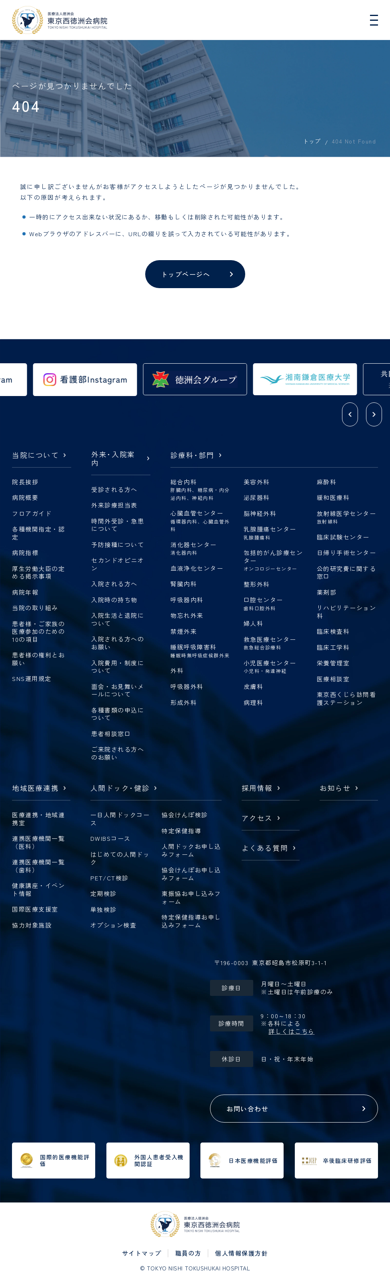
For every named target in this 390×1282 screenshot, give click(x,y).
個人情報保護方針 (241, 1253)
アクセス (257, 818)
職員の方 (188, 1253)
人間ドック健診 (120, 788)
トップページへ (185, 274)
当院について (35, 455)
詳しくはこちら (291, 1031)
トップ (312, 141)
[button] (350, 414)
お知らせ (335, 788)
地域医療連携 (35, 788)
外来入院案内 (113, 459)
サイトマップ (142, 1253)
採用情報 (257, 788)
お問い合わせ (247, 1108)
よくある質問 (265, 848)
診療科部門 (192, 455)
